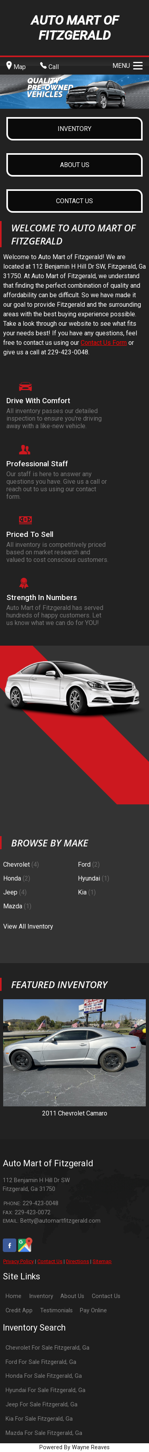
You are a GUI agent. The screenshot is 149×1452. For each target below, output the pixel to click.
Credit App (19, 1310)
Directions (77, 1261)
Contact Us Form (104, 342)
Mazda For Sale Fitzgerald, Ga (44, 1433)
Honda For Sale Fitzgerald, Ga (44, 1376)
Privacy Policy (18, 1261)
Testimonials (56, 1310)
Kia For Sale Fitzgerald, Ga (39, 1418)
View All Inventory (28, 926)
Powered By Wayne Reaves (74, 1447)
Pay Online (93, 1310)
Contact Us (49, 1261)
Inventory (41, 1296)
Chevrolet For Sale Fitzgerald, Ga (47, 1347)
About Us (72, 1296)
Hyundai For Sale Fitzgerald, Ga (45, 1390)
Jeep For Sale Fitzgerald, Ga (41, 1404)
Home (13, 1296)
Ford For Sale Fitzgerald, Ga (41, 1362)
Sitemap (102, 1261)
